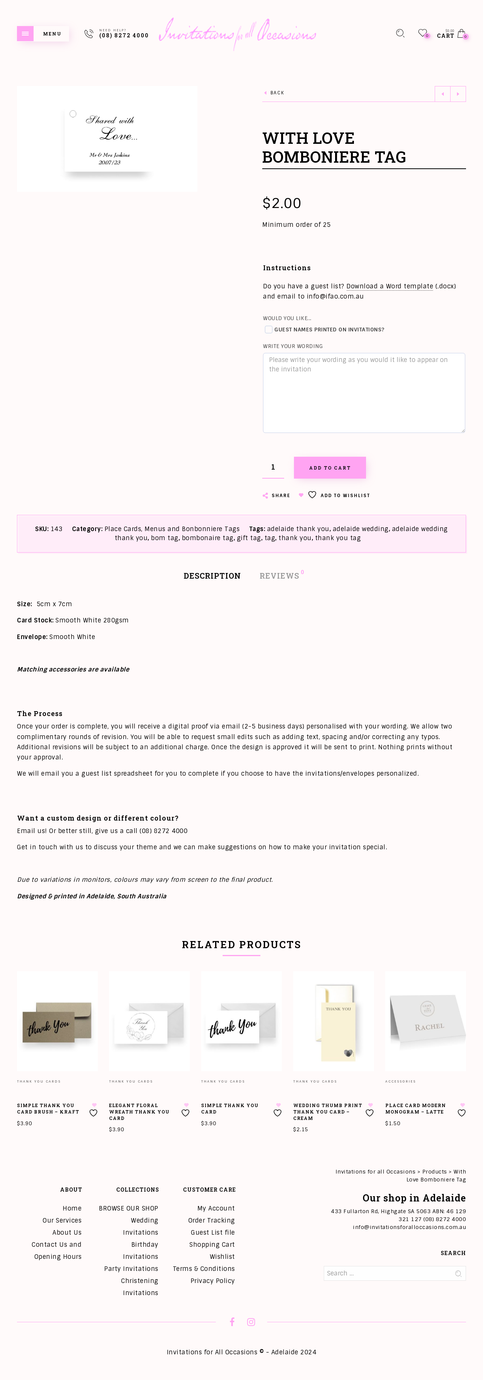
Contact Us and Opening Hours (57, 1251)
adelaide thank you (298, 529)
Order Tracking (211, 1220)
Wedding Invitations (140, 1227)
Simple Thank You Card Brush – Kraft (48, 1108)
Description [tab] (212, 576)
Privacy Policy (213, 1281)
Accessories (400, 1081)
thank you (295, 538)
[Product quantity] (273, 468)
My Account (216, 1208)
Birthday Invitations (140, 1251)
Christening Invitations (139, 1287)
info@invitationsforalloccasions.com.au (409, 1227)
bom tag (164, 538)
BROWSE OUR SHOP (128, 1208)
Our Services (62, 1220)
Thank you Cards (39, 1081)
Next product (458, 94)
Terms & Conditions (204, 1269)
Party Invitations (131, 1269)
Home (72, 1208)
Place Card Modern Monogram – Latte (415, 1108)
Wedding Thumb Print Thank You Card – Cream (327, 1111)
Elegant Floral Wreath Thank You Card (139, 1111)
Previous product (442, 94)
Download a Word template (389, 286)
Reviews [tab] (280, 575)
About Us (67, 1233)
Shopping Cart (212, 1245)
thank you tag (338, 538)
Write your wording (293, 346)
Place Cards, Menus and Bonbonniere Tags (172, 529)
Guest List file (213, 1233)
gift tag (249, 538)
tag (270, 538)
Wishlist (222, 1257)
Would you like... (287, 318)
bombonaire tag (208, 538)
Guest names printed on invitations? (325, 329)
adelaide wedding (361, 529)
